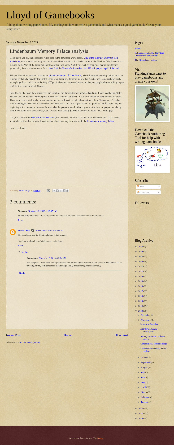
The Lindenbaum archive (146, 60)
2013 (140, 311)
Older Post (121, 335)
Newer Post (13, 335)
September (146, 362)
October (145, 357)
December (146, 315)
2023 (140, 261)
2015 (140, 301)
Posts (140, 186)
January (144, 402)
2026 (140, 246)
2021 (140, 271)
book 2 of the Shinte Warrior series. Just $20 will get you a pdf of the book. (84, 68)
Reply (20, 220)
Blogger (100, 438)
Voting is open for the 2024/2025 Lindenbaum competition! (149, 54)
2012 (140, 408)
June (143, 377)
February (145, 397)
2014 (140, 306)
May (143, 382)
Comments (143, 192)
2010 (140, 418)
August (144, 367)
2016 (140, 296)
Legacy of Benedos (149, 324)
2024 (140, 256)
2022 (140, 266)
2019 (140, 281)
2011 (140, 413)
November (146, 320)
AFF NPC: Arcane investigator (148, 330)
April (143, 387)
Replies (24, 252)
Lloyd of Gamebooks (50, 15)
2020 (140, 276)
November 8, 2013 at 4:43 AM (48, 230)
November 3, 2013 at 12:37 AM (42, 211)
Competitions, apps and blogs (153, 344)
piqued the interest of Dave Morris (65, 75)
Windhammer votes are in (43, 117)
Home (67, 335)
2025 (140, 251)
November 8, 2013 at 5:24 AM (52, 258)
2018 (140, 286)
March (144, 392)
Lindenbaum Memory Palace (100, 121)
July (143, 372)
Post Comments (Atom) (29, 342)
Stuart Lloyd (24, 230)
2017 (140, 291)
